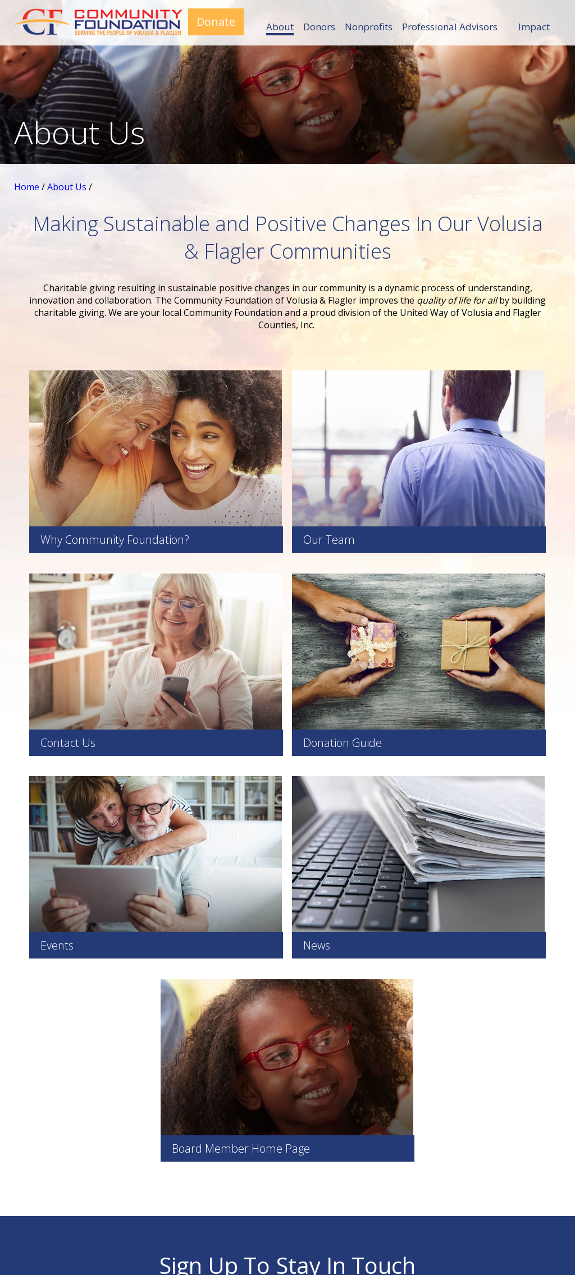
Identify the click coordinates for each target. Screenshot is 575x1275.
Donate (216, 21)
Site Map (298, 1241)
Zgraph (391, 1241)
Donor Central (465, 1182)
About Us (66, 187)
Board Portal (266, 1139)
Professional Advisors (450, 27)
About (280, 27)
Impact (534, 26)
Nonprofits (369, 27)
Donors (319, 27)
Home (26, 187)
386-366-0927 (92, 1158)
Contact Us (465, 1146)
